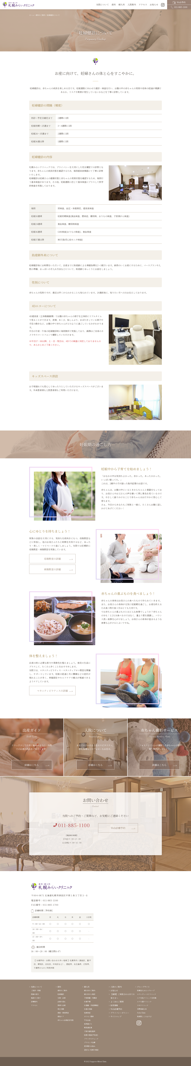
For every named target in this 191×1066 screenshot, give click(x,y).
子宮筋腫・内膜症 (90, 998)
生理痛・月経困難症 (91, 1005)
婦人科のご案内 (89, 990)
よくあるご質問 (116, 1001)
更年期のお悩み (89, 1046)
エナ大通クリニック (144, 1001)
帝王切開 (61, 1009)
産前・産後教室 (63, 1013)
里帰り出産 (62, 1005)
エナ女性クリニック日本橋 (146, 998)
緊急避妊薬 (88, 1027)
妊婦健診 (61, 994)
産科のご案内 (62, 990)
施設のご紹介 (36, 998)
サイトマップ (115, 1016)
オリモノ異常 (89, 1016)
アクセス (143, 4)
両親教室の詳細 (52, 569)
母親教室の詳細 (52, 558)
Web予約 (179, 2)
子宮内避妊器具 (89, 1031)
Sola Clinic (141, 1013)
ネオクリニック (142, 1005)
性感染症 (87, 1013)
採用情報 (114, 1005)
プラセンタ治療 (89, 1042)
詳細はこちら (32, 765)
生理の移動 (88, 1009)
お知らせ (114, 990)
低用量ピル (88, 1024)
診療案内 (34, 1001)
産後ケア (61, 1016)
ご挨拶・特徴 (36, 990)
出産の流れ (62, 1001)
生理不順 (87, 1001)
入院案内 (131, 4)
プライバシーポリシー (119, 1012)
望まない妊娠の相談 (91, 1050)
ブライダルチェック (91, 1039)
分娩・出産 (62, 998)
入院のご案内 (116, 986)
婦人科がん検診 (89, 994)
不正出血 (87, 1020)
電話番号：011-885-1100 (44, 900)
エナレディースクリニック (146, 994)
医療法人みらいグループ (146, 990)
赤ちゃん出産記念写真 (65, 1020)
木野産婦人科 (142, 1009)
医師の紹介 (35, 994)
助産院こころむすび (144, 1016)
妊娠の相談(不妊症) (91, 1035)
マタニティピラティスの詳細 (52, 690)
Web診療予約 (118, 828)
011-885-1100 (179, 7)
